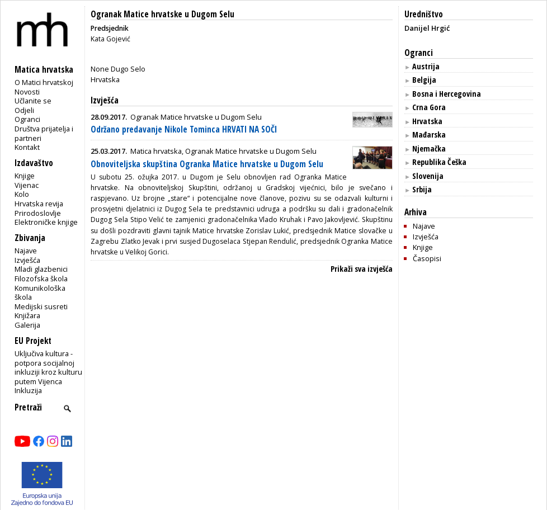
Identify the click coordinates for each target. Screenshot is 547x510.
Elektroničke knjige (46, 222)
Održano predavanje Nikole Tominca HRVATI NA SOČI (184, 129)
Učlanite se (33, 101)
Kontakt (27, 147)
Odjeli (24, 110)
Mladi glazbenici (41, 269)
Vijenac (27, 185)
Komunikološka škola (40, 293)
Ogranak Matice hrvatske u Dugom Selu (162, 14)
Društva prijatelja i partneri (44, 133)
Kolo (22, 194)
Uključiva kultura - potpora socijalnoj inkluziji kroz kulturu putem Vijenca (48, 367)
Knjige (25, 176)
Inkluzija (28, 390)
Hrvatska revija (39, 204)
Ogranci (27, 119)
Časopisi (427, 258)
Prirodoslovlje (38, 213)
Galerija (27, 325)
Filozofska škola (41, 278)
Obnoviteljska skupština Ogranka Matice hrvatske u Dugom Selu (207, 164)
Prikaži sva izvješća (362, 268)
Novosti (27, 92)
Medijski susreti (41, 306)
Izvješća (27, 260)
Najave (26, 250)
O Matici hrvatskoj (44, 82)
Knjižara (27, 315)
